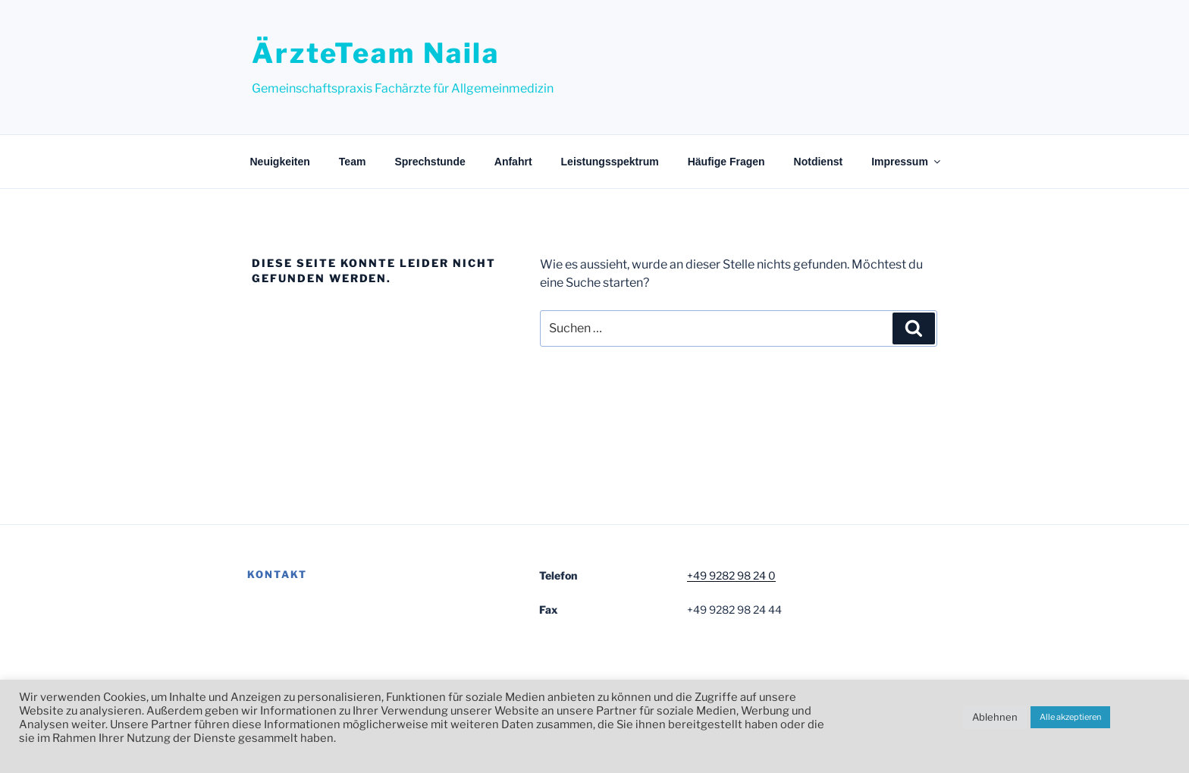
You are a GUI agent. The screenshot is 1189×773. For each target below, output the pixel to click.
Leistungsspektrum (610, 162)
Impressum (907, 162)
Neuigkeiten (280, 162)
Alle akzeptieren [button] (1070, 717)
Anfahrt (513, 162)
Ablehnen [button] (995, 717)
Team (352, 162)
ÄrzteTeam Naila (376, 53)
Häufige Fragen (726, 162)
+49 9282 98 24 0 (731, 575)
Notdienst (818, 162)
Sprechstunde (429, 162)
